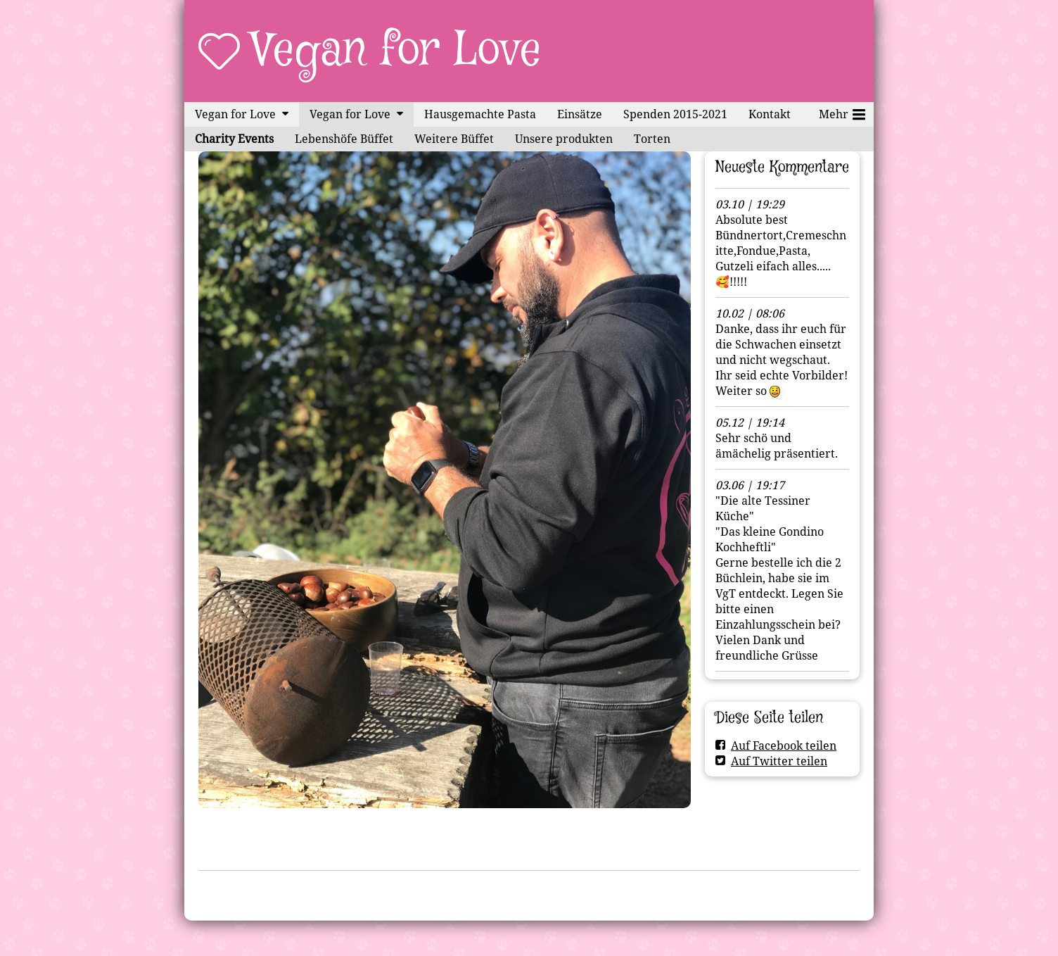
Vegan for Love (396, 50)
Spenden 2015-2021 (675, 114)
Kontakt (769, 114)
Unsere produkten (564, 138)
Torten (652, 138)
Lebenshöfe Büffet (344, 138)
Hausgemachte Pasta (480, 114)
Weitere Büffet (454, 138)
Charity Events (234, 138)
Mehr (842, 112)
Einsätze (579, 114)
